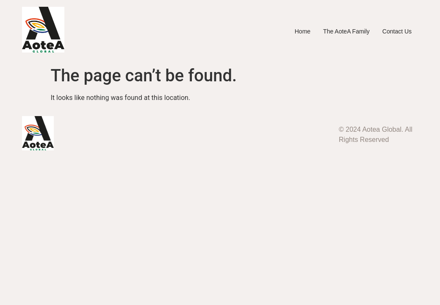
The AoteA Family (346, 31)
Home (302, 31)
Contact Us (397, 31)
